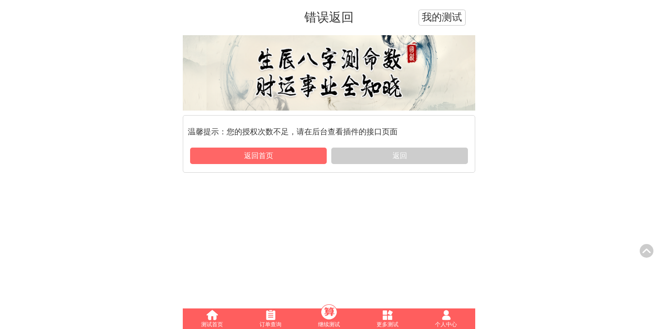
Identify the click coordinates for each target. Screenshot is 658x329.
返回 (400, 155)
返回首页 (258, 155)
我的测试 (442, 17)
